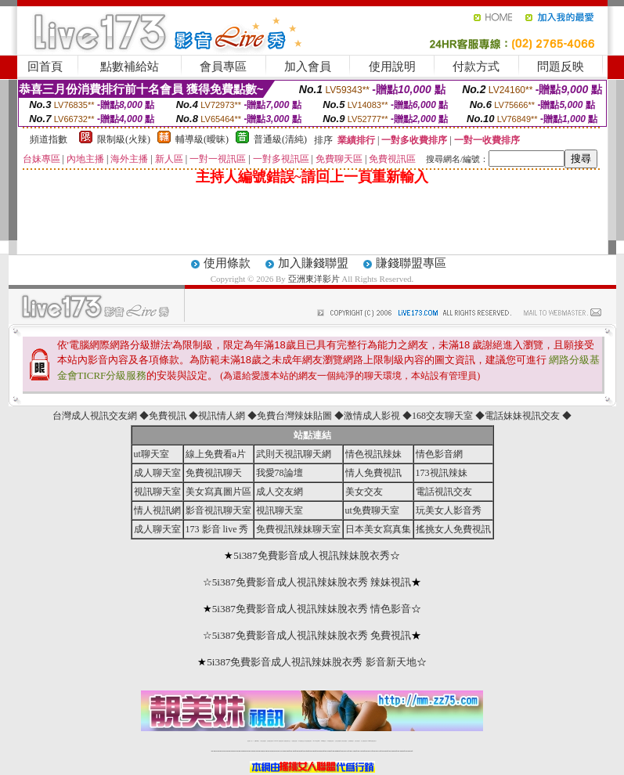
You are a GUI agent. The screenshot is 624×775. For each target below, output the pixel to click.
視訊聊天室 (157, 491)
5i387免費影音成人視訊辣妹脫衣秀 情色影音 (312, 609)
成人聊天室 (157, 472)
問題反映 (560, 66)
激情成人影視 (372, 415)
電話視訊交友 (444, 491)
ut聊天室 (151, 454)
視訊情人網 (221, 415)
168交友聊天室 (442, 415)
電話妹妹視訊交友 (522, 415)
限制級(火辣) (123, 139)
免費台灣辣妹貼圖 (294, 415)
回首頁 (45, 66)
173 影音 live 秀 (217, 529)
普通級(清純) (280, 139)
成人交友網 (279, 491)
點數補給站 (129, 66)
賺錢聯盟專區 (411, 263)
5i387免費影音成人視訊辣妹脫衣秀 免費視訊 (312, 635)
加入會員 (307, 66)
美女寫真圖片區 (218, 491)
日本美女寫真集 (378, 529)
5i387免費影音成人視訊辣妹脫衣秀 (311, 555)
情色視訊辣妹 (373, 454)
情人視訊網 (157, 510)
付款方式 (476, 66)
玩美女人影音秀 (449, 510)
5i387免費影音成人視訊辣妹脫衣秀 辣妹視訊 (312, 582)
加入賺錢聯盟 (313, 263)
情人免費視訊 (373, 472)
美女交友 (364, 491)
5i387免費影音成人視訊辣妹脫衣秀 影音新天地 (312, 662)
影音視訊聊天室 (218, 510)
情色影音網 (439, 454)
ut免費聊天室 (372, 510)
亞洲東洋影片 (314, 278)
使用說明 (392, 66)
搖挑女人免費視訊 (453, 529)
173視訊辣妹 (441, 472)
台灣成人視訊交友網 (94, 415)
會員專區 (223, 66)
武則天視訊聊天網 (293, 454)
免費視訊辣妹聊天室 (298, 529)
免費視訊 (167, 415)
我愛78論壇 (279, 472)
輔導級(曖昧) (202, 139)
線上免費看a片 (216, 454)
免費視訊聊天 (214, 472)
